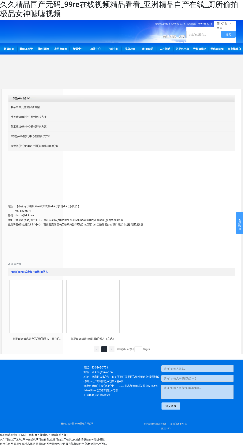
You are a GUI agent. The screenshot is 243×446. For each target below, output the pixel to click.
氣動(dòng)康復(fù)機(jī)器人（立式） (93, 338)
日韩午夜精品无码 (24, 443)
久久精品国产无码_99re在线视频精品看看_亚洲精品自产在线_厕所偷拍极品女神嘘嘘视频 (52, 439)
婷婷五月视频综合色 (72, 443)
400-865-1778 (205, 23)
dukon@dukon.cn (26, 215)
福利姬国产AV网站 (96, 443)
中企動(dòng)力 (176, 423)
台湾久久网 (6, 443)
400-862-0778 (178, 23)
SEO (168, 428)
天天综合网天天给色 (48, 443)
